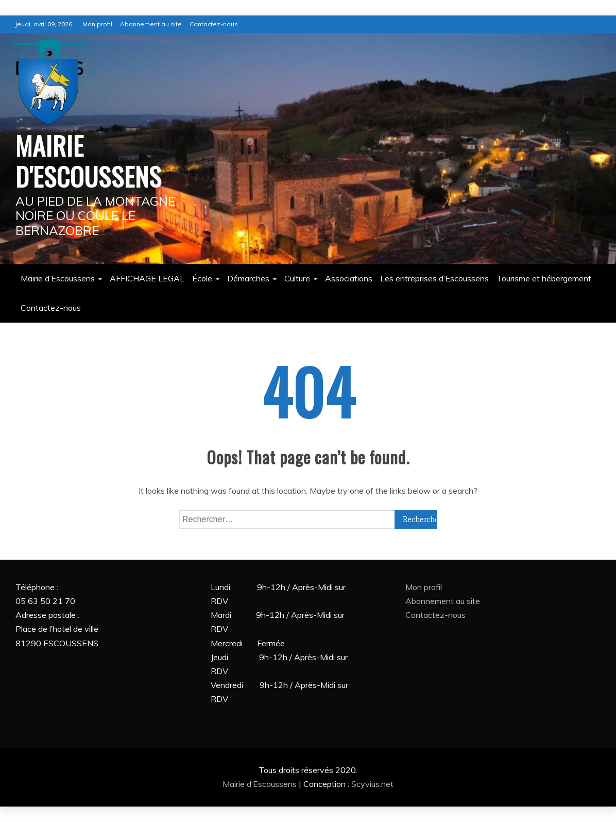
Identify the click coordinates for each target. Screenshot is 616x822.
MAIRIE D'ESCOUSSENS (88, 160)
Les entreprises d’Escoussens (434, 278)
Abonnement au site (151, 24)
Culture (297, 278)
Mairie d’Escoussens (58, 278)
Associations (348, 278)
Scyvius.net (372, 784)
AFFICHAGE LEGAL (147, 278)
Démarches (248, 278)
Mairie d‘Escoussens (261, 784)
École (202, 278)
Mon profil (97, 24)
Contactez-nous (214, 24)
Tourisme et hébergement (544, 278)
